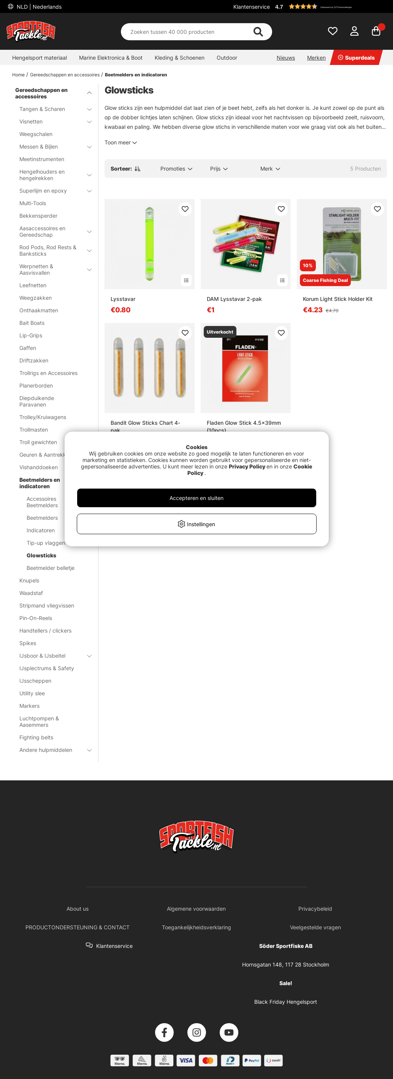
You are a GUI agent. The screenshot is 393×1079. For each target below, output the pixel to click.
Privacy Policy (247, 466)
